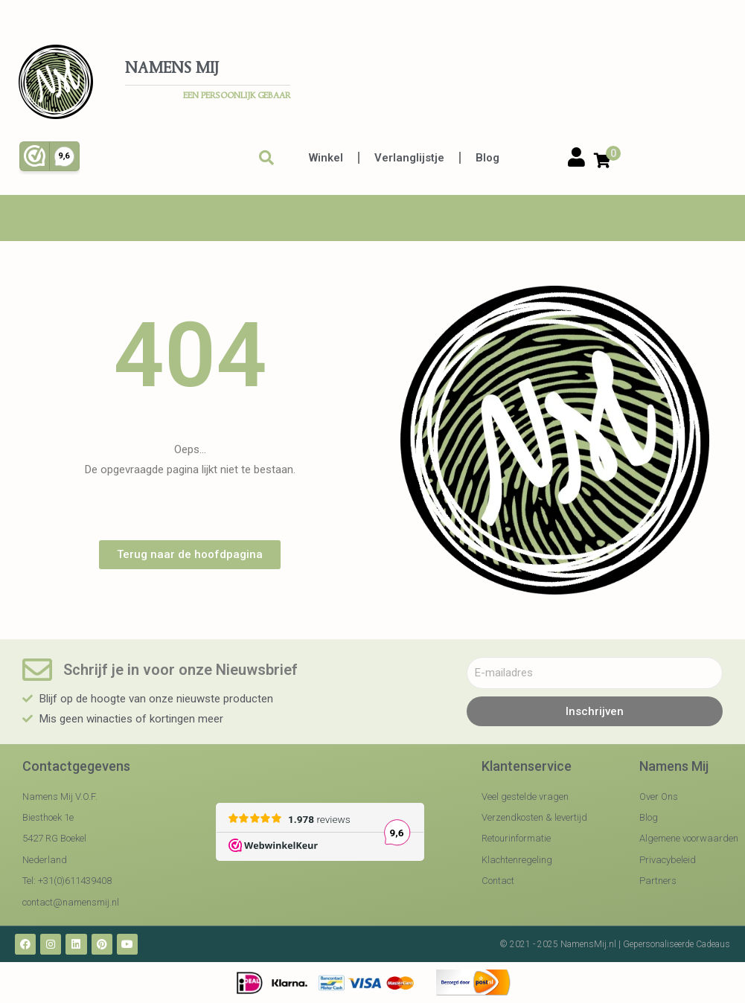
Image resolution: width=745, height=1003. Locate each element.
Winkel (326, 157)
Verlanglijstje (409, 157)
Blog (487, 157)
